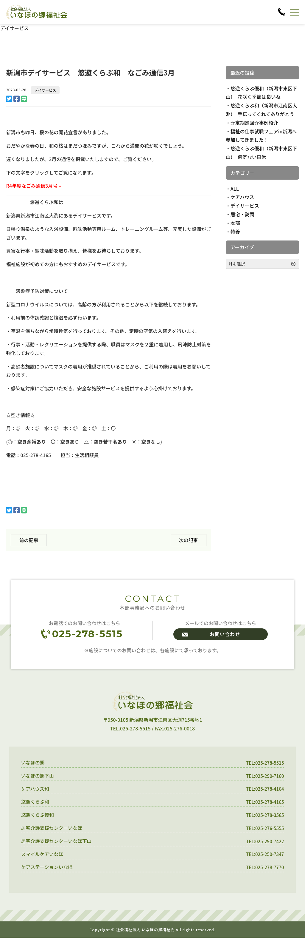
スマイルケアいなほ (42, 854)
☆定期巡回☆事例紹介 (254, 122)
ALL (235, 188)
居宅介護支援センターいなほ (52, 828)
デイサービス (45, 89)
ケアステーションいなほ (47, 868)
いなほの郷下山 (38, 775)
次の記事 (188, 540)
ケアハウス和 (35, 788)
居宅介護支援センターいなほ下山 (57, 841)
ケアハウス (242, 197)
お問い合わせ (225, 634)
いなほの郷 (33, 762)
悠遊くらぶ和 (35, 802)
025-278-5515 (87, 634)
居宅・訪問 (242, 214)
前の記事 (28, 540)
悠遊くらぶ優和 (38, 815)
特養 (235, 231)
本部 (235, 222)
